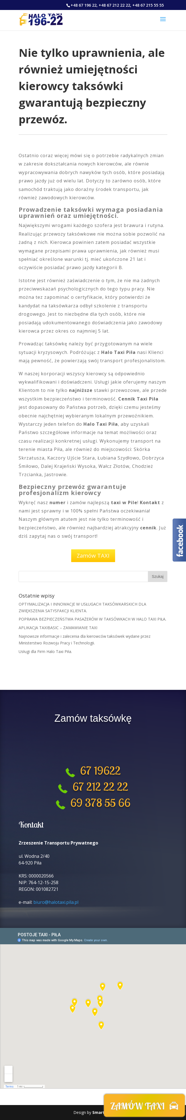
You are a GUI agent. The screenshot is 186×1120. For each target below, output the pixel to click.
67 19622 (98, 770)
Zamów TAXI (93, 555)
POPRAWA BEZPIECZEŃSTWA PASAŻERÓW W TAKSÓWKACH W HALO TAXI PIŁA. (92, 619)
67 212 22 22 (100, 787)
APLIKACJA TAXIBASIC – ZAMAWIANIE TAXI (58, 627)
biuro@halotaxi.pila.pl (55, 902)
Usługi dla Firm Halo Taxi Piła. (45, 651)
